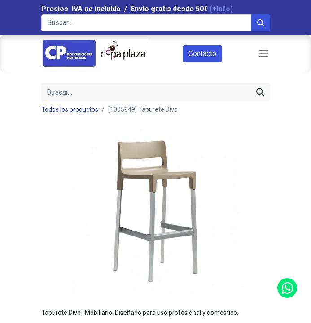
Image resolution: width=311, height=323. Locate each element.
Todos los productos (69, 109)
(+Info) (221, 8)
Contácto (202, 53)
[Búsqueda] (260, 22)
